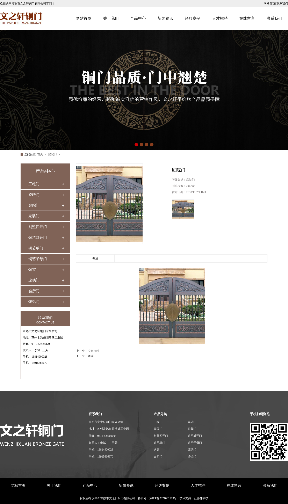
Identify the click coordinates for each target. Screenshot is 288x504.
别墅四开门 (37, 227)
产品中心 (138, 18)
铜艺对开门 (37, 237)
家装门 (33, 216)
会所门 (33, 291)
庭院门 (53, 154)
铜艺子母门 (37, 259)
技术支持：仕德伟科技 (194, 498)
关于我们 (111, 18)
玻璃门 (33, 280)
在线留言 (247, 18)
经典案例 (192, 18)
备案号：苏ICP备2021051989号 (157, 498)
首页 (40, 154)
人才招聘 (220, 18)
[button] (136, 144)
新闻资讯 (165, 18)
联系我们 (282, 3)
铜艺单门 (35, 248)
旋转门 (33, 195)
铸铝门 (33, 302)
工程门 (33, 184)
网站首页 (269, 3)
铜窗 (32, 270)
